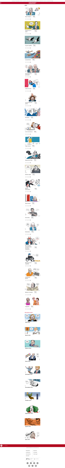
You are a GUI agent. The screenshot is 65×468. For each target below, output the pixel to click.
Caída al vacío (28, 88)
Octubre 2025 (28, 400)
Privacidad (35, 452)
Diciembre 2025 (28, 374)
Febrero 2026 (28, 348)
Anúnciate (27, 455)
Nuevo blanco (28, 16)
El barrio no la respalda (28, 263)
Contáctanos (28, 452)
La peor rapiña (28, 45)
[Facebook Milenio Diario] (27, 463)
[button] (0, 3)
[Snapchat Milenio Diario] (36, 466)
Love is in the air (28, 131)
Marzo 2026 (28, 335)
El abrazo (27, 117)
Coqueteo (27, 306)
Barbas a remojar (29, 292)
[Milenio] (32, 3)
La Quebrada (28, 59)
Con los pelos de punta (28, 103)
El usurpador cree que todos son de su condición (28, 247)
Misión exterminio (27, 189)
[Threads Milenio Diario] (37, 463)
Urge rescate (28, 146)
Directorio (35, 450)
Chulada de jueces (27, 278)
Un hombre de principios (28, 74)
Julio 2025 (27, 439)
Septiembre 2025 (29, 413)
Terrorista (27, 217)
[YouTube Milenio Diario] (29, 466)
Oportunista (27, 203)
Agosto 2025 (28, 426)
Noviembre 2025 (29, 387)
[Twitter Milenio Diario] (31, 463)
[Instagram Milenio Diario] (34, 463)
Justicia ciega (28, 174)
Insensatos (27, 231)
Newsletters (28, 450)
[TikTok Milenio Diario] (32, 466)
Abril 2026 (27, 322)
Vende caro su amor (28, 31)
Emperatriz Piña (28, 160)
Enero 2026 (27, 361)
